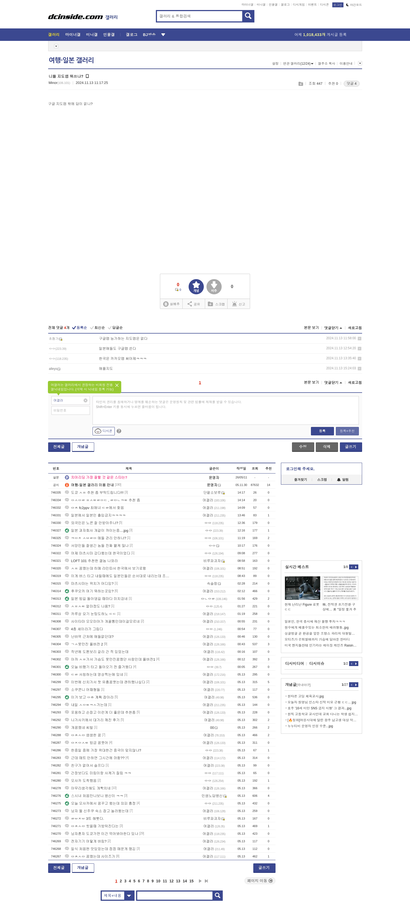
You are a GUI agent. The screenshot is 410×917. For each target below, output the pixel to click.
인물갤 (273, 4)
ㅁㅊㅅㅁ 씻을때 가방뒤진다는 (92, 826)
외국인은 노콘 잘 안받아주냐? (91, 523)
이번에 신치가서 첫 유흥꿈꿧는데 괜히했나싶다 (105, 682)
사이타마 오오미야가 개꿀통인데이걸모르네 (102, 621)
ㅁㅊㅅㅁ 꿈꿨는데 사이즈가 (90, 856)
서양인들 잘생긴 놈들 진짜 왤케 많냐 (97, 546)
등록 (322, 431)
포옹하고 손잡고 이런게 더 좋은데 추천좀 (100, 712)
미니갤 (261, 4)
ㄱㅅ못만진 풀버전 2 (84, 644)
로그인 (337, 4)
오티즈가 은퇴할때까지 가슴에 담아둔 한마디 (317, 639)
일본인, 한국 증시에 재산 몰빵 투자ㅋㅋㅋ (315, 622)
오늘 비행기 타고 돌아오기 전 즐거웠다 (98, 667)
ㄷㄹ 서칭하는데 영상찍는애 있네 (94, 675)
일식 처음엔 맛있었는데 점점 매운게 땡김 (100, 849)
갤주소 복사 (326, 64)
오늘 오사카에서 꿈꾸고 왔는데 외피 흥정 (100, 803)
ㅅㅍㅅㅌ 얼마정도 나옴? (87, 606)
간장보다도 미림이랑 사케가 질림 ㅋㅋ (98, 773)
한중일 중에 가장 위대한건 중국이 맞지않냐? (103, 750)
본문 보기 (311, 328)
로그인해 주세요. (300, 469)
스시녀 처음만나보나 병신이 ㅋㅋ (94, 796)
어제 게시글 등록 (320, 34)
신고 (238, 303)
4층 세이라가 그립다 (84, 629)
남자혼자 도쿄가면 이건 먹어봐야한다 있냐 (101, 834)
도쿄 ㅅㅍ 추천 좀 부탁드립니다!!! (94, 493)
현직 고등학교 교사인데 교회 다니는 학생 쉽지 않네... (323, 714)
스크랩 (300, 83)
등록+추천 (347, 431)
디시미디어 (294, 663)
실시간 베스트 (297, 567)
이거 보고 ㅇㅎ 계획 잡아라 (89, 697)
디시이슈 (316, 663)
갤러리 (54, 34)
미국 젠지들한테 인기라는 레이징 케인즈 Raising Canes (321, 645)
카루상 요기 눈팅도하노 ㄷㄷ (90, 614)
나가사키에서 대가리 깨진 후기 (92, 720)
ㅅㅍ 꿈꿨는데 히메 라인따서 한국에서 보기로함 (105, 568)
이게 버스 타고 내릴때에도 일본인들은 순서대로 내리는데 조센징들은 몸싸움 (117, 576)
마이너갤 (248, 4)
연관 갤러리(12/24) (298, 64)
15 (191, 881)
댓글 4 (352, 83)
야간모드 (354, 4)
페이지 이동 (260, 881)
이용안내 (346, 64)
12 (171, 881)
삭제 (359, 338)
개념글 (82, 447)
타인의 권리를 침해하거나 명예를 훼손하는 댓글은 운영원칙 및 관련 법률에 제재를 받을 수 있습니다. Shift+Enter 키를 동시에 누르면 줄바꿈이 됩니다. (169, 404)
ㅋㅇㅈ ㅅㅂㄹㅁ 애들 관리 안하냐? (95, 538)
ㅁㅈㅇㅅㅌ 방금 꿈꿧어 (86, 743)
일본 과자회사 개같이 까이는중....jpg (96, 530)
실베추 (171, 304)
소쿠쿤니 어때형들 (82, 690)
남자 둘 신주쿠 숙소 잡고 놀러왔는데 (97, 811)
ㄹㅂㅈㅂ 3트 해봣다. (84, 819)
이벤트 (312, 4)
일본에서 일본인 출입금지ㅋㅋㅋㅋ (95, 515)
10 (158, 881)
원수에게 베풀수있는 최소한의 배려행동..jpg (317, 627)
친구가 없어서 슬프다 (84, 765)
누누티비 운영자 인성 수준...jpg (310, 726)
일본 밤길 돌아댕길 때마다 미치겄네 (96, 599)
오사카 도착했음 (81, 781)
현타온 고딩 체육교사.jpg (306, 696)
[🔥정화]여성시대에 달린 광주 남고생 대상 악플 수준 (323, 720)
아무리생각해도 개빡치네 (88, 788)
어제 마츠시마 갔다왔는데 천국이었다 (97, 553)
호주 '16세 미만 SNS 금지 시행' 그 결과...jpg (320, 708)
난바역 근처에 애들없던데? (89, 637)
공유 (194, 303)
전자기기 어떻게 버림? (85, 841)
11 (165, 881)
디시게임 (299, 4)
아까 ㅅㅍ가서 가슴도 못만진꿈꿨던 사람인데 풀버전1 (110, 659)
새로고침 (355, 328)
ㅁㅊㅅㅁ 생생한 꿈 (83, 735)
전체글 (59, 447)
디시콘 (324, 4)
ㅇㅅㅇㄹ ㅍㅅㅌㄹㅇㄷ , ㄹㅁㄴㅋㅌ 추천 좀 (102, 500)
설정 (275, 64)
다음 (200, 881)
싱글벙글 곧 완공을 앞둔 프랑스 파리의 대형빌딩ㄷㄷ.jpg (321, 633)
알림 (343, 480)
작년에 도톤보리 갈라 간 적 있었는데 (97, 652)
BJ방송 (149, 34)
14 (185, 881)
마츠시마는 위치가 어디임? (89, 584)
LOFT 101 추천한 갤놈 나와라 (91, 561)
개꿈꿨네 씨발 (79, 728)
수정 (303, 447)
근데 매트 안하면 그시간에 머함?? (94, 758)
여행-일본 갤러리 (71, 60)
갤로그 (285, 4)
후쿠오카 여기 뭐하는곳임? (89, 591)
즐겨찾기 (300, 480)
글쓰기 (350, 447)
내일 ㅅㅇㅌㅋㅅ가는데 (86, 705)
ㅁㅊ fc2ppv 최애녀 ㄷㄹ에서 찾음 (94, 508)
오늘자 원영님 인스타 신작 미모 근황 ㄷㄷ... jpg (322, 702)
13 (178, 881)
